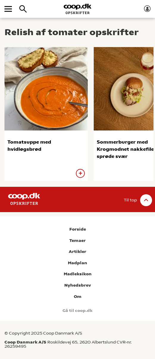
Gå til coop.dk (77, 310)
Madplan (77, 262)
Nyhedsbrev (77, 285)
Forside (77, 229)
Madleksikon (78, 273)
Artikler (77, 251)
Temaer (77, 240)
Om (78, 296)
